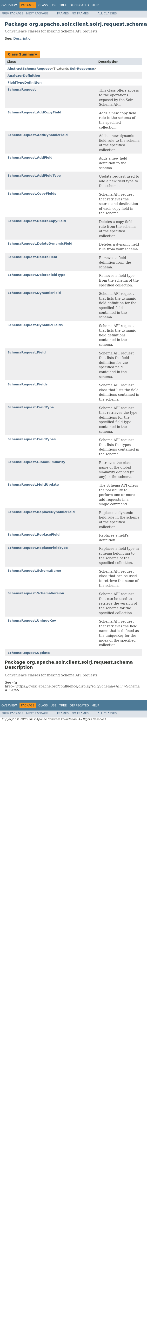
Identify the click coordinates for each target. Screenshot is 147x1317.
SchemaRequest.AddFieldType (34, 175)
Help (95, 5)
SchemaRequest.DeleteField (32, 257)
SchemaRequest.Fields (27, 384)
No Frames (80, 13)
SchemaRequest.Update (28, 653)
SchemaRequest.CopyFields (31, 193)
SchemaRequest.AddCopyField (34, 112)
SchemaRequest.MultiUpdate (33, 484)
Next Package (37, 13)
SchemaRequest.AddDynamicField (37, 135)
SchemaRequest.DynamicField (34, 293)
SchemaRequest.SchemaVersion (35, 593)
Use (53, 5)
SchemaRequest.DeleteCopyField (36, 221)
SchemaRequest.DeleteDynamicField (39, 243)
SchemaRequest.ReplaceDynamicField (41, 512)
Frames (63, 13)
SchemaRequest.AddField (30, 157)
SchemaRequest (21, 89)
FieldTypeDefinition (24, 82)
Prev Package (12, 13)
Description (23, 38)
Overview (9, 5)
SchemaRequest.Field (26, 352)
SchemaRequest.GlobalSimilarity (36, 462)
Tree (63, 5)
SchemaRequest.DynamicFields (35, 325)
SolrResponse (82, 68)
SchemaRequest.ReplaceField (33, 534)
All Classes (107, 13)
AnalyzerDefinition (23, 75)
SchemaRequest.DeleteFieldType (36, 275)
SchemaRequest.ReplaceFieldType (37, 548)
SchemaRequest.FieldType (30, 407)
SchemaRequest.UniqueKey (31, 620)
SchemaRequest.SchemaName (34, 570)
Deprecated (79, 5)
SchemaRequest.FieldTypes (31, 439)
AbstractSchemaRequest (29, 68)
